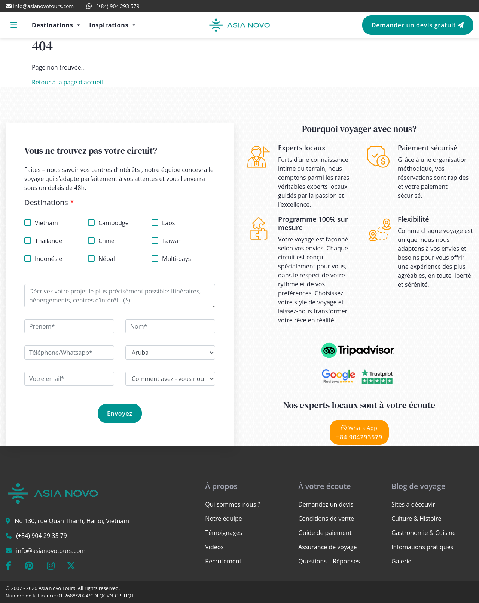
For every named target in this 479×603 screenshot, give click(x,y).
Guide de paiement (324, 533)
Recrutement (223, 561)
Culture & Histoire (416, 518)
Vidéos (214, 547)
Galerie (401, 561)
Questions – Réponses (329, 561)
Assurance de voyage (327, 547)
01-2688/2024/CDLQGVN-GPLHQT (95, 595)
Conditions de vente (326, 518)
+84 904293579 (359, 432)
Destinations (57, 25)
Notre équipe (223, 518)
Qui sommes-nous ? (232, 504)
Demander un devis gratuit (418, 25)
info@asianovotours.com (50, 551)
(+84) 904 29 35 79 (41, 536)
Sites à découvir (413, 504)
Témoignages (223, 533)
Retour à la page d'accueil (67, 82)
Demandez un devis (325, 504)
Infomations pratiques (422, 547)
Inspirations (113, 25)
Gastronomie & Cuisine (423, 533)
